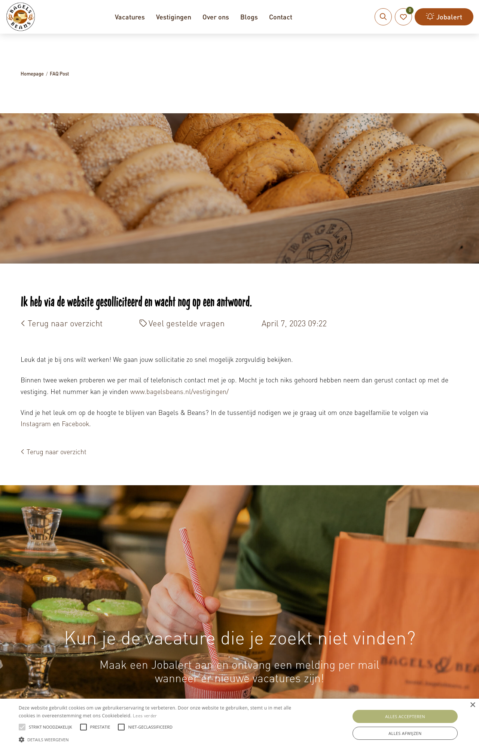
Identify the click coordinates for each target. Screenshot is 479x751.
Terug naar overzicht (62, 323)
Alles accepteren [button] (405, 716)
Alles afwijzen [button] (405, 733)
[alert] (239, 725)
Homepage (32, 73)
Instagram (36, 423)
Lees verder (145, 715)
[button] (162, 739)
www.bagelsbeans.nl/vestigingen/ (180, 391)
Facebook (75, 423)
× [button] (472, 705)
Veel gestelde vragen (182, 323)
